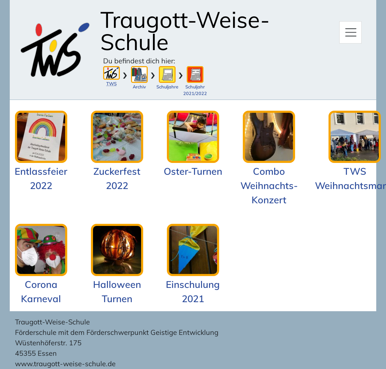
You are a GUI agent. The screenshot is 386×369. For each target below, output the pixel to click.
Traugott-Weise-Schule (185, 31)
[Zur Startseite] (55, 49)
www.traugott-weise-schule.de (65, 363)
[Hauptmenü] (350, 32)
